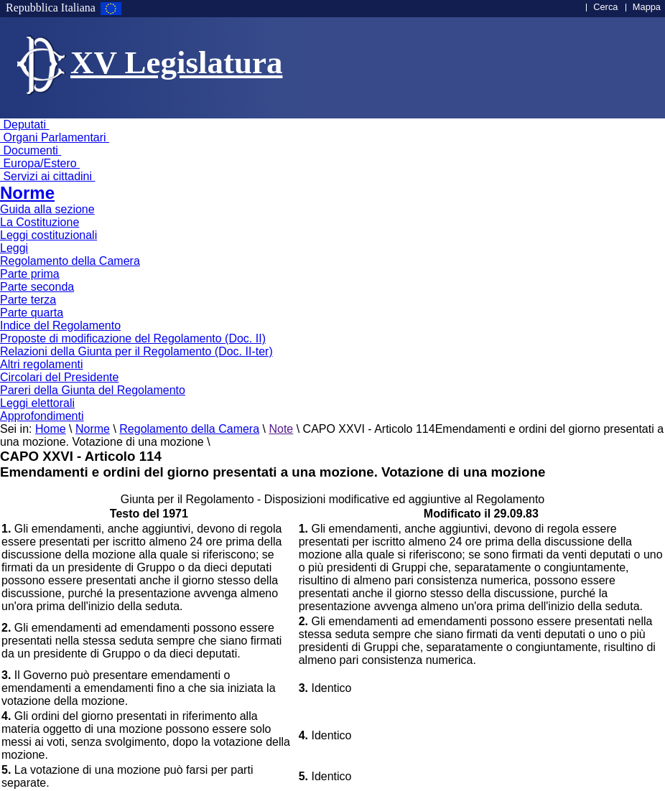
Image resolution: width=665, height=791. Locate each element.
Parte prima (30, 274)
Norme (27, 192)
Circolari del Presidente (59, 377)
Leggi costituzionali (48, 235)
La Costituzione (39, 222)
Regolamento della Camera (70, 261)
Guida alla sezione (47, 209)
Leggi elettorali (37, 403)
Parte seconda (37, 287)
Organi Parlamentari (54, 137)
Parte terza (28, 300)
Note (281, 429)
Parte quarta (31, 312)
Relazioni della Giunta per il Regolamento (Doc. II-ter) (136, 351)
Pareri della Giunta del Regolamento (92, 390)
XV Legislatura (176, 62)
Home (50, 429)
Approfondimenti (42, 416)
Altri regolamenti (41, 364)
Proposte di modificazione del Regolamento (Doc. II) (133, 338)
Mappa (647, 6)
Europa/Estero (40, 163)
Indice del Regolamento (60, 325)
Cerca (605, 6)
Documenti (30, 150)
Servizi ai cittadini (48, 176)
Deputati (24, 124)
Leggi (14, 248)
